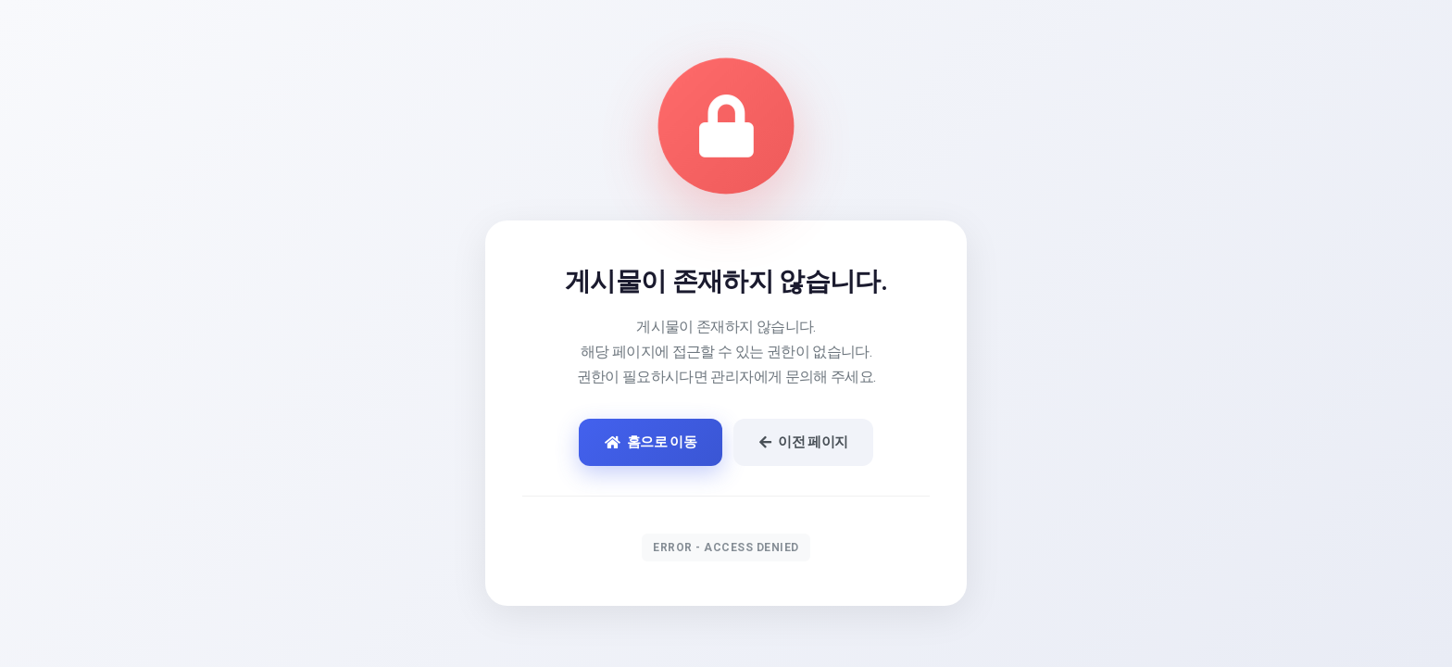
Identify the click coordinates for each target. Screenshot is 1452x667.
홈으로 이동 (650, 442)
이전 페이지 (803, 442)
